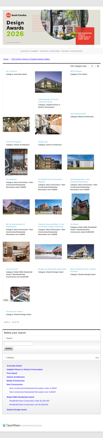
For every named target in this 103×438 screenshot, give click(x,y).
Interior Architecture (16, 377)
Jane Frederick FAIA (78, 114)
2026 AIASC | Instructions (71, 51)
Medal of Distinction (16, 381)
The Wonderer (11, 179)
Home (5, 59)
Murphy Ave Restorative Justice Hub (52, 269)
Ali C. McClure (11, 71)
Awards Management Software (31, 425)
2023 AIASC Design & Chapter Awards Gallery (30, 59)
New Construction (15, 384)
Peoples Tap (43, 142)
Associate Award (14, 366)
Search (8, 348)
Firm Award (12, 373)
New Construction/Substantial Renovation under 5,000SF (33, 388)
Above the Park (12, 269)
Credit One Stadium (13, 142)
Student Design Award (17, 410)
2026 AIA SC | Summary (29, 51)
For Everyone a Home (14, 311)
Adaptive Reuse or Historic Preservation (25, 369)
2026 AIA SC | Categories (50, 51)
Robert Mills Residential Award (20, 397)
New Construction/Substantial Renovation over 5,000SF (32, 392)
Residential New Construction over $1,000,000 (28, 404)
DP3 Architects (76, 71)
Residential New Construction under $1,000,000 (29, 401)
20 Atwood (74, 224)
